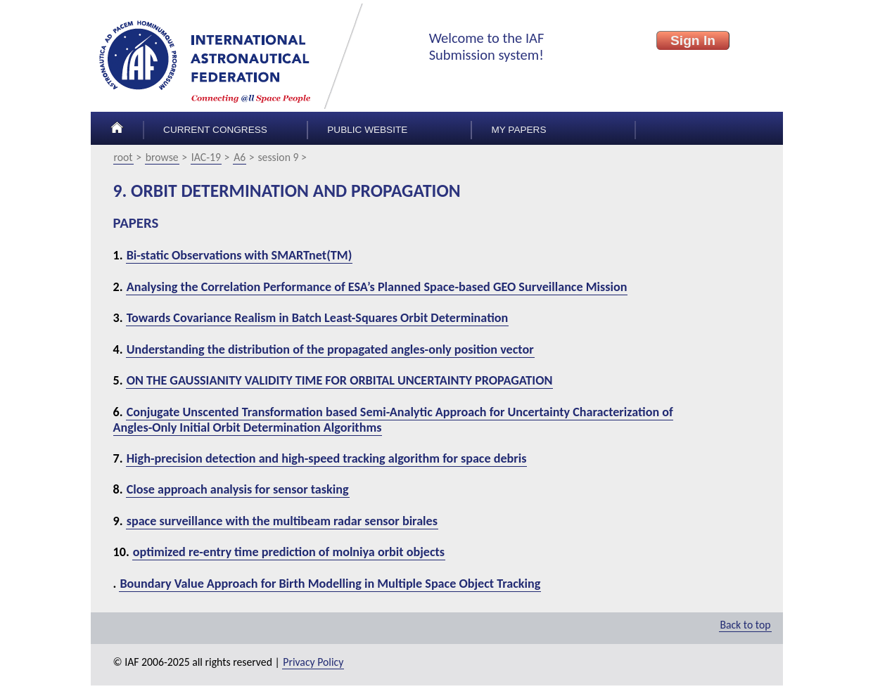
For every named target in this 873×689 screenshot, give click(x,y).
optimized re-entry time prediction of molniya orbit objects (289, 552)
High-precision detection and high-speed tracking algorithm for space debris (327, 458)
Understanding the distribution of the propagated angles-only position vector (330, 349)
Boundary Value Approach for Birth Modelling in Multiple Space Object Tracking (330, 583)
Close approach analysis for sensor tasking (238, 489)
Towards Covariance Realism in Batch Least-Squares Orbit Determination (318, 318)
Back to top (745, 624)
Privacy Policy (313, 662)
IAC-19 (206, 157)
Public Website (367, 129)
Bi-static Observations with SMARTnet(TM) (239, 255)
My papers (518, 129)
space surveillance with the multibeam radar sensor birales (282, 521)
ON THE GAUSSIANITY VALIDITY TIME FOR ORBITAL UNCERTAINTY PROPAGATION (340, 380)
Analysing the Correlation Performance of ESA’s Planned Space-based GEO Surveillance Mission (377, 287)
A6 (240, 157)
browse (162, 157)
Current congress (215, 129)
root (123, 157)
